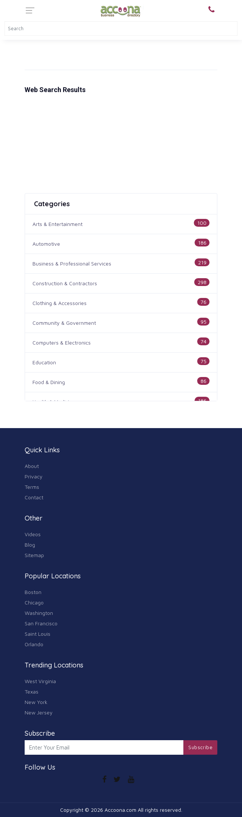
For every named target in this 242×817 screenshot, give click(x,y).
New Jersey (39, 712)
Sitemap (34, 555)
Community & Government (64, 323)
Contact (34, 497)
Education (44, 362)
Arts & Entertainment (57, 224)
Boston (33, 592)
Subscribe (200, 747)
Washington (39, 613)
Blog (30, 544)
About (32, 466)
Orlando (34, 644)
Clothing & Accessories (59, 303)
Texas (31, 691)
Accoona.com (120, 810)
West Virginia (40, 681)
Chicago (34, 602)
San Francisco (41, 623)
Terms (32, 487)
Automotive (46, 244)
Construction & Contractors (64, 283)
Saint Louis (37, 634)
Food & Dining (48, 382)
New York (36, 702)
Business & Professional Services (71, 263)
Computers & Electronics (61, 342)
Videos (33, 534)
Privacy (34, 476)
